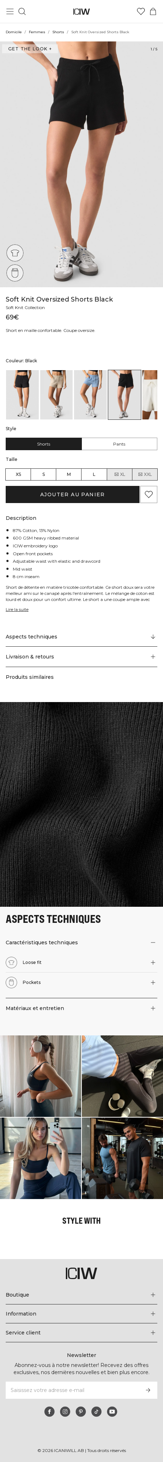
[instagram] (65, 1411)
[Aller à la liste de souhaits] (141, 11)
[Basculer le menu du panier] (153, 11)
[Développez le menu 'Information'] (81, 1313)
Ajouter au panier (73, 494)
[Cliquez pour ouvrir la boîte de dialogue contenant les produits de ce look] (40, 1076)
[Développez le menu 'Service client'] (81, 1332)
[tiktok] (96, 1411)
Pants (119, 444)
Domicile (14, 32)
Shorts (58, 32)
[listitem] (22, 395)
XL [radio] (119, 474)
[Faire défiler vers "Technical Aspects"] (81, 637)
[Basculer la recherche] (22, 11)
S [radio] (43, 474)
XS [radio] (18, 474)
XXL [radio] (145, 474)
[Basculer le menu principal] (10, 11)
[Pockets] (14, 273)
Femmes (37, 32)
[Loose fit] (14, 253)
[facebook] (49, 1411)
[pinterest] (81, 1411)
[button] (81, 657)
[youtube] (112, 1411)
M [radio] (69, 474)
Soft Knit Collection (26, 307)
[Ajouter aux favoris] (148, 494)
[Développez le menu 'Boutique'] (81, 1295)
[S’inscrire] (148, 1390)
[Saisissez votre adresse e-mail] (72, 1390)
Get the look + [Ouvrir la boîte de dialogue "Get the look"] (29, 48)
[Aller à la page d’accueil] (81, 12)
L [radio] (94, 474)
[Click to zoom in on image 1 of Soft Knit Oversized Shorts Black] (81, 164)
